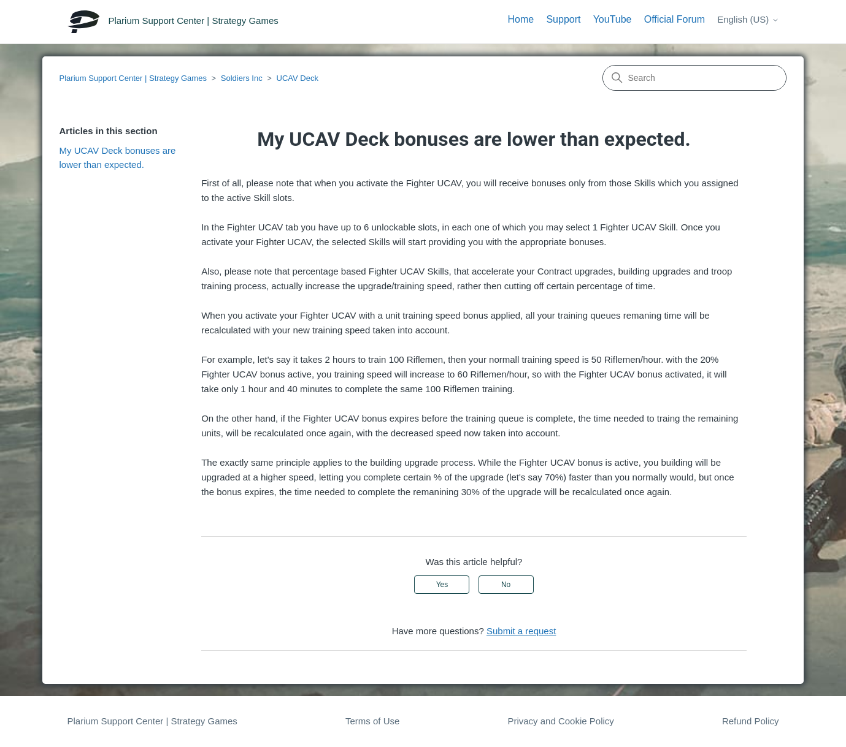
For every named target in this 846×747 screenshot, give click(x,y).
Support (563, 19)
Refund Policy (750, 721)
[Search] (694, 78)
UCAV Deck (297, 78)
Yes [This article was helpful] (442, 584)
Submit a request (521, 631)
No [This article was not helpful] (505, 584)
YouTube (612, 19)
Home (521, 19)
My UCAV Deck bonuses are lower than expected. (118, 157)
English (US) (748, 19)
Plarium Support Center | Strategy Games (133, 78)
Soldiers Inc (242, 78)
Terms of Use (372, 721)
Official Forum (674, 19)
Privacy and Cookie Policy (560, 721)
